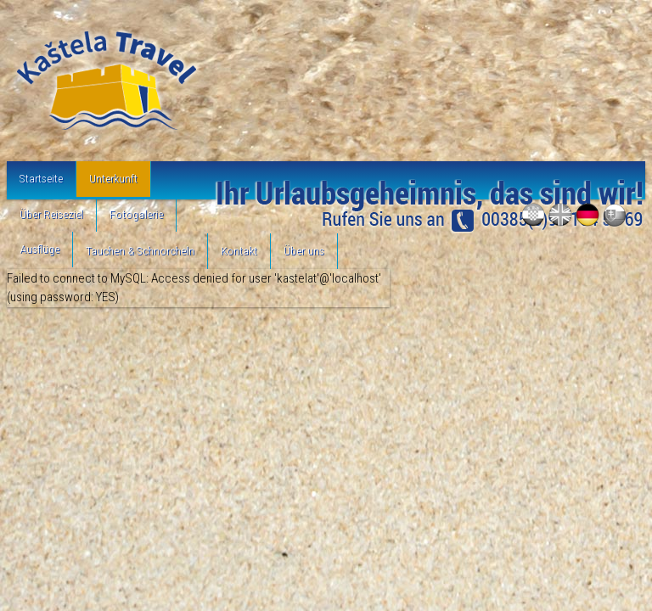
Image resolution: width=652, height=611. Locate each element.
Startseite (41, 178)
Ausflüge (39, 248)
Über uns (304, 250)
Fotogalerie (136, 214)
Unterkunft (113, 178)
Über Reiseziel (51, 214)
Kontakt (239, 250)
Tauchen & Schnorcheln (140, 250)
